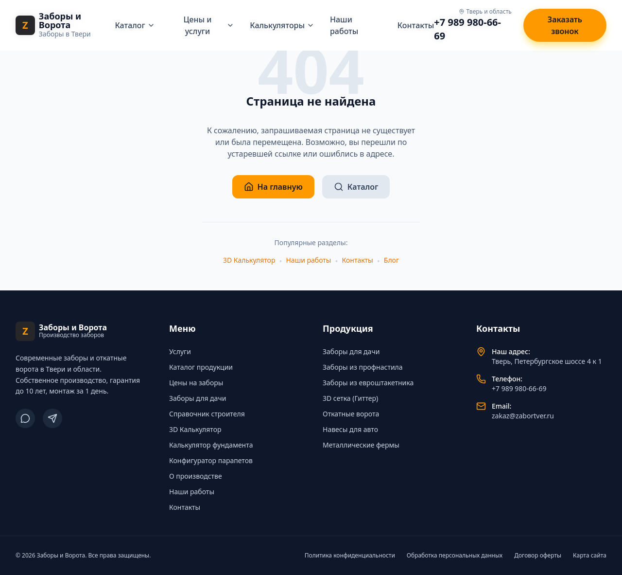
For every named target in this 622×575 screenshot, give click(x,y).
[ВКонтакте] (25, 418)
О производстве (195, 476)
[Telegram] (52, 418)
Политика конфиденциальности (350, 555)
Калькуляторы (282, 25)
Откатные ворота (351, 413)
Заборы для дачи (197, 398)
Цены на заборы (196, 382)
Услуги (180, 351)
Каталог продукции (201, 367)
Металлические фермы (361, 444)
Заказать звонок (565, 25)
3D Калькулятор (249, 260)
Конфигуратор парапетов (211, 460)
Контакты (415, 25)
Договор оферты (537, 555)
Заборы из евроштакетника (368, 382)
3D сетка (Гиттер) (350, 398)
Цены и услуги (209, 25)
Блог (391, 260)
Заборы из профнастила (363, 367)
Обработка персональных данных (454, 555)
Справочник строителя (207, 413)
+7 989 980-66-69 (467, 29)
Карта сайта (589, 555)
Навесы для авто (350, 429)
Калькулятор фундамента (211, 444)
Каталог (135, 25)
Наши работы (308, 260)
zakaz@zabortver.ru (523, 415)
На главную (273, 186)
